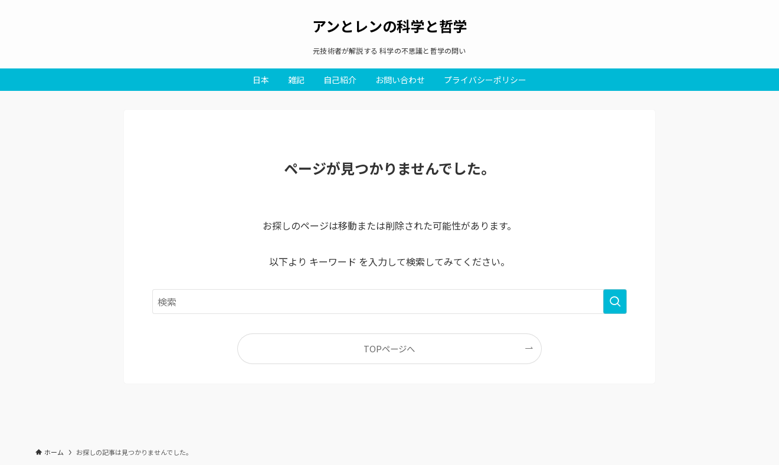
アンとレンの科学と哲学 (389, 26)
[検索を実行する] (615, 301)
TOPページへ (389, 348)
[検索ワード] (389, 301)
